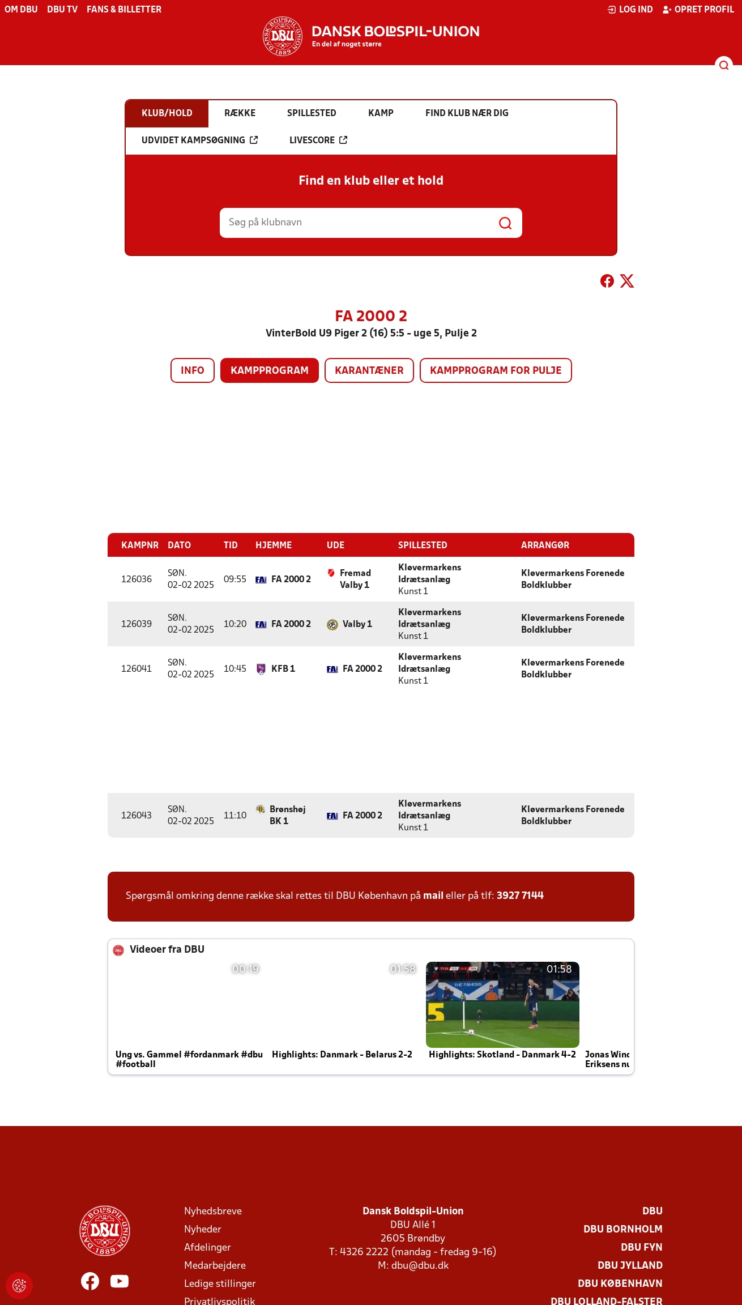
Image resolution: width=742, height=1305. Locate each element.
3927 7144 (520, 896)
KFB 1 (283, 669)
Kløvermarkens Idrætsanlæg (429, 573)
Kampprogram (270, 371)
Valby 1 (357, 624)
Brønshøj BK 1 (288, 815)
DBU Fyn (642, 1247)
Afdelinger (207, 1247)
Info (192, 371)
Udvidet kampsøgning (200, 140)
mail (433, 896)
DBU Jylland (630, 1265)
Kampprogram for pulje (496, 371)
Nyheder (202, 1229)
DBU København (620, 1284)
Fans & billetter (124, 10)
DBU (652, 1211)
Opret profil (698, 10)
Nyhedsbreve (213, 1211)
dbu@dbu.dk (420, 1265)
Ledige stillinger (220, 1284)
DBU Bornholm (623, 1229)
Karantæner (369, 371)
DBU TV (62, 10)
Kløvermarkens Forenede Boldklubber (573, 579)
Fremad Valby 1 (355, 579)
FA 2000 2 (291, 579)
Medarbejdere (215, 1265)
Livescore (318, 140)
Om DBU (21, 10)
